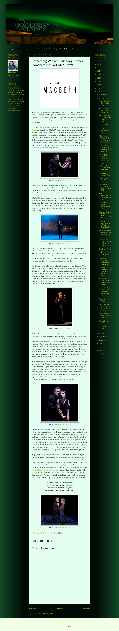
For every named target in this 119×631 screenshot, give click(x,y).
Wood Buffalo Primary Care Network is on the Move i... (104, 167)
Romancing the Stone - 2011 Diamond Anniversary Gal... (104, 291)
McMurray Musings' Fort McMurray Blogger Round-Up (105, 177)
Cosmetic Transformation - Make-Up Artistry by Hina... (105, 271)
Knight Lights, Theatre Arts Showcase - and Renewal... (105, 148)
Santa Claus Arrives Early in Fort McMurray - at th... (105, 196)
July (100, 343)
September (103, 336)
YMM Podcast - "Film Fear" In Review (104, 315)
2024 (99, 64)
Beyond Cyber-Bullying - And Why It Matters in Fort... (104, 206)
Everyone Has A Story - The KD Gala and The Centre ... (105, 242)
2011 (99, 92)
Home (60, 608)
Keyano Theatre (81, 120)
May (101, 350)
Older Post (85, 608)
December (102, 95)
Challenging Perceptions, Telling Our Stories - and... (104, 157)
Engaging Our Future (103, 300)
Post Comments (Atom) (45, 614)
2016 (99, 74)
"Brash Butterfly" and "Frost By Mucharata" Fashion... (104, 307)
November (103, 98)
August (101, 340)
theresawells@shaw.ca (15, 110)
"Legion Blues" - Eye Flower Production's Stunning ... (104, 261)
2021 (99, 68)
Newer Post (34, 608)
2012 (99, 88)
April (101, 354)
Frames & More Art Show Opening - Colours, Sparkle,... (104, 325)
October (102, 333)
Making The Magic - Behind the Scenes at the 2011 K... (105, 281)
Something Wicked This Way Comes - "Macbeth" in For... (105, 128)
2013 (99, 85)
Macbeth (65, 120)
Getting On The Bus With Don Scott (104, 103)
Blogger (69, 626)
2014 (99, 81)
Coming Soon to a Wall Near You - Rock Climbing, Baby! (105, 215)
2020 (99, 71)
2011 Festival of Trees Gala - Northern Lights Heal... (105, 187)
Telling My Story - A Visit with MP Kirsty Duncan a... (105, 233)
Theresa (13, 72)
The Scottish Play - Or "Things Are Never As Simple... (105, 118)
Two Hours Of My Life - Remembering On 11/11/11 (105, 252)
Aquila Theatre (65, 180)
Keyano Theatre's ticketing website (43, 470)
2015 (99, 78)
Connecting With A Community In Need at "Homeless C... (104, 224)
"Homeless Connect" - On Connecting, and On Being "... (105, 139)
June (101, 347)
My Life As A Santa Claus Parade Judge (104, 110)
